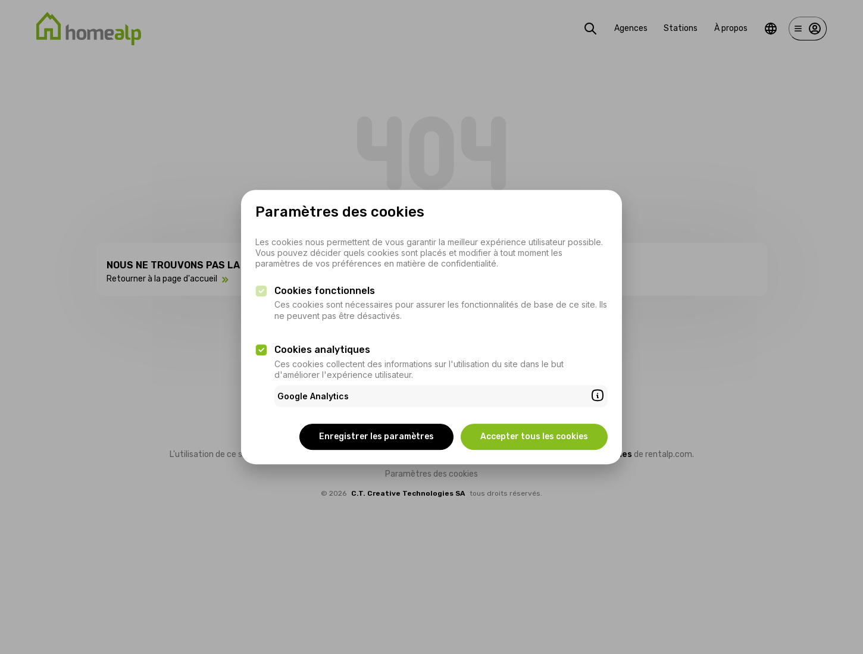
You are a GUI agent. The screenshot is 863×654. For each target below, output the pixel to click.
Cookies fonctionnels (324, 290)
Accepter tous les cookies (534, 436)
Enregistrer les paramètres (376, 436)
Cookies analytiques (322, 349)
